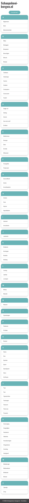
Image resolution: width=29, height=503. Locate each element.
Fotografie (6, 164)
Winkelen (5, 472)
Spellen (5, 360)
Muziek (5, 294)
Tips (4, 388)
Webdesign (6, 464)
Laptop (5, 274)
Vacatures (6, 432)
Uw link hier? (14, 12)
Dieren (5, 117)
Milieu (5, 289)
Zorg (4, 491)
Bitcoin (5, 57)
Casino (5, 81)
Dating (5, 113)
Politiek (5, 330)
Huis (4, 202)
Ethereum (5, 153)
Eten (4, 144)
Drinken (5, 125)
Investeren (6, 225)
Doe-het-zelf (6, 121)
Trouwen (5, 413)
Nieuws (5, 304)
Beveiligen (6, 53)
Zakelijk (5, 487)
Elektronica (6, 136)
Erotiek (5, 149)
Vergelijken (6, 428)
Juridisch (5, 236)
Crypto (5, 98)
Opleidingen (6, 315)
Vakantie (5, 436)
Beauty (5, 62)
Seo (4, 356)
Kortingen (6, 251)
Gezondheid (6, 179)
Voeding (5, 449)
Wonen (5, 476)
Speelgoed (6, 368)
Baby (4, 41)
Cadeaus (5, 72)
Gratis (4, 183)
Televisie (5, 409)
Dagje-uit (5, 108)
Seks (4, 373)
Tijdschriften (6, 396)
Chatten (5, 85)
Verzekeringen (7, 440)
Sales (4, 352)
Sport (4, 364)
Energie (5, 140)
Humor (5, 206)
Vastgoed (6, 453)
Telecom (5, 404)
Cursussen (6, 93)
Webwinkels (6, 468)
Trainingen (6, 400)
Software (5, 377)
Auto (4, 26)
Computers (6, 89)
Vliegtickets (6, 445)
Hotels (5, 198)
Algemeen (6, 21)
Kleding (5, 259)
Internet (5, 221)
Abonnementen (7, 30)
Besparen (6, 49)
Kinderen (5, 247)
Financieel (6, 168)
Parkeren (5, 326)
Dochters (24, 501)
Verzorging (6, 424)
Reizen (5, 341)
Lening (5, 270)
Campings (6, 77)
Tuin (4, 392)
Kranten (5, 255)
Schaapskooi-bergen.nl (9, 5)
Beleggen (6, 45)
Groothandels (7, 187)
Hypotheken (6, 210)
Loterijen (5, 279)
